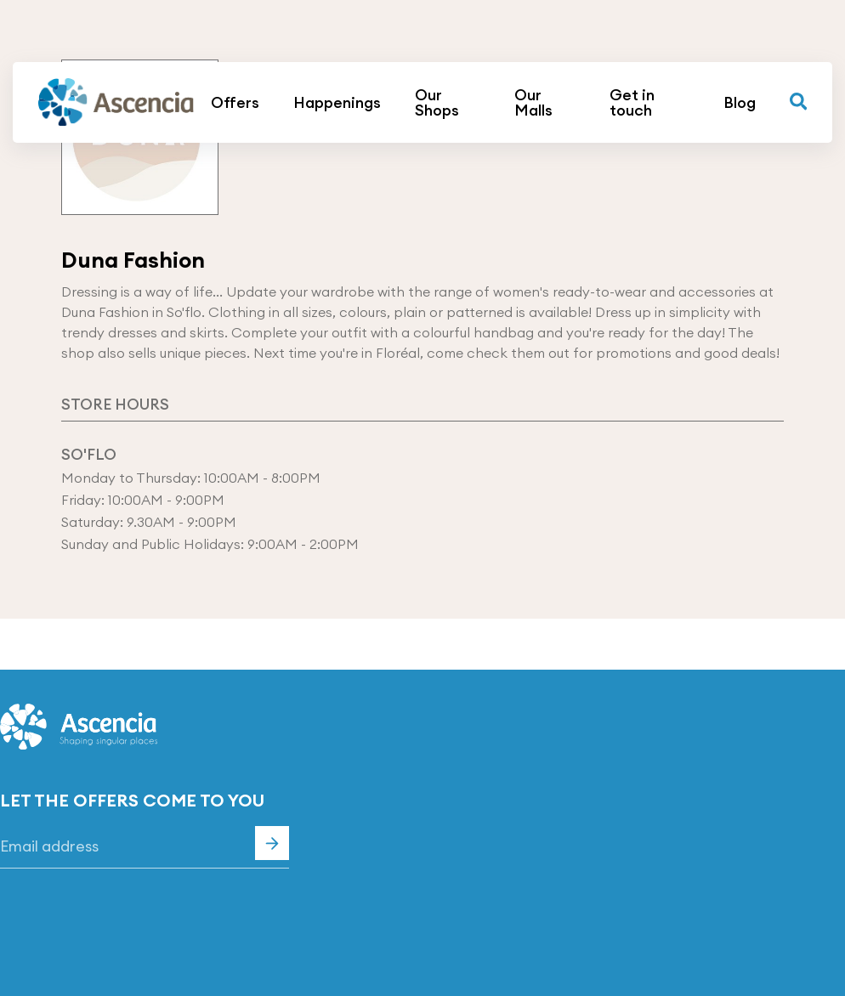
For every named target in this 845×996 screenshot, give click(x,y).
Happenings (337, 102)
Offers (235, 102)
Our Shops (437, 103)
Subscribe (272, 843)
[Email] (144, 847)
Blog (739, 102)
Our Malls (533, 103)
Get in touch (632, 103)
